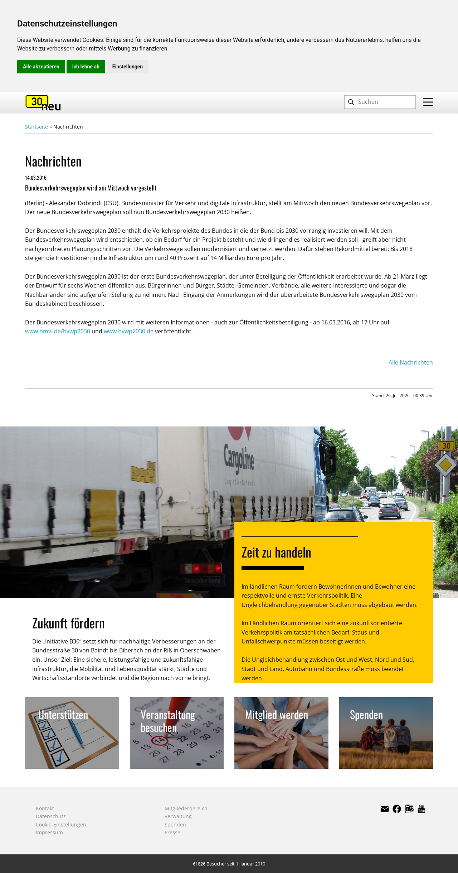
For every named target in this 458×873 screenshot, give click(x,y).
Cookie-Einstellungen (61, 824)
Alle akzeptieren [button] (41, 66)
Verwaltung (178, 816)
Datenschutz (51, 816)
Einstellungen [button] (127, 66)
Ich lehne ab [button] (85, 66)
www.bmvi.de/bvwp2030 (57, 331)
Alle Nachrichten (411, 362)
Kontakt (45, 808)
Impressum (49, 832)
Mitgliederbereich (186, 808)
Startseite (36, 126)
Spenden (175, 824)
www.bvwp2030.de (129, 331)
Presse (172, 832)
